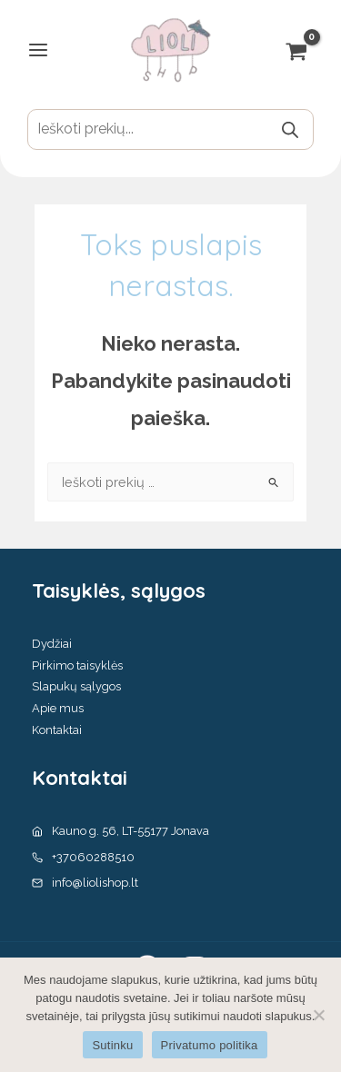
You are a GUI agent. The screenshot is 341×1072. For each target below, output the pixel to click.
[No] (318, 1015)
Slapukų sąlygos (76, 686)
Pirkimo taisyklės (77, 665)
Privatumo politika (209, 1045)
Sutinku (112, 1045)
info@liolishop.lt (95, 882)
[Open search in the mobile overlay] (170, 129)
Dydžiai (52, 643)
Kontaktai (57, 730)
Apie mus (58, 708)
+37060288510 (93, 857)
